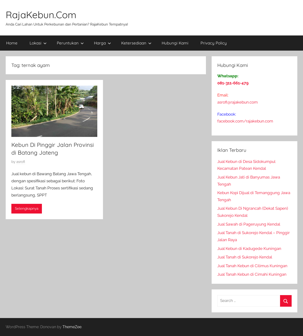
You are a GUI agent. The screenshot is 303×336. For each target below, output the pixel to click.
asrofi (20, 162)
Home (12, 42)
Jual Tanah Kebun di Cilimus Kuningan (252, 265)
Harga (102, 42)
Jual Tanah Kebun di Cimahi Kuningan (251, 274)
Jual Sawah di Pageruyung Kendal (248, 224)
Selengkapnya (26, 208)
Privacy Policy (214, 42)
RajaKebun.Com (41, 15)
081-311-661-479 (233, 83)
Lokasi (38, 42)
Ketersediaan (136, 42)
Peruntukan (70, 42)
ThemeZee (71, 327)
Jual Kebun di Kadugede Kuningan (249, 248)
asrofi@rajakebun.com (237, 102)
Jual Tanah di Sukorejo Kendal (244, 257)
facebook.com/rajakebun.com (245, 121)
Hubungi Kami (175, 42)
